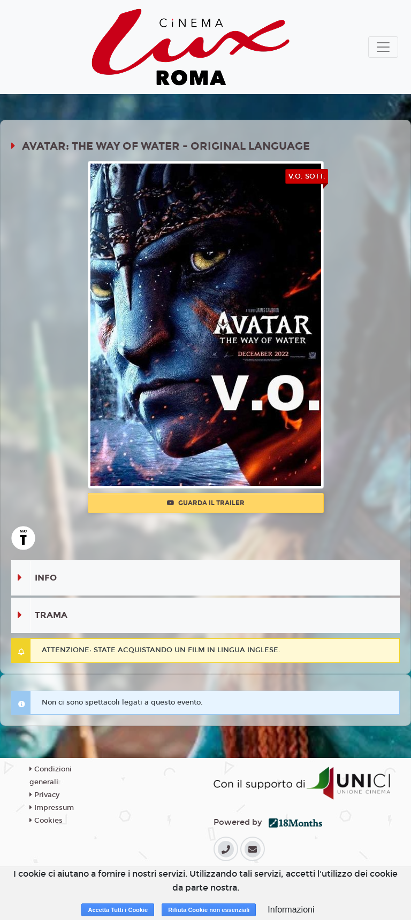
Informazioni (291, 909)
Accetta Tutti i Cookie (118, 910)
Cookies (46, 820)
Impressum (51, 807)
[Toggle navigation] (383, 47)
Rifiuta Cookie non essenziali (208, 910)
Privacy (44, 795)
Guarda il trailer (206, 503)
